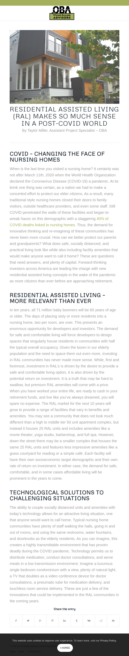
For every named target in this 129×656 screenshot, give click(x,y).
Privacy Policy (108, 640)
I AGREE (65, 648)
